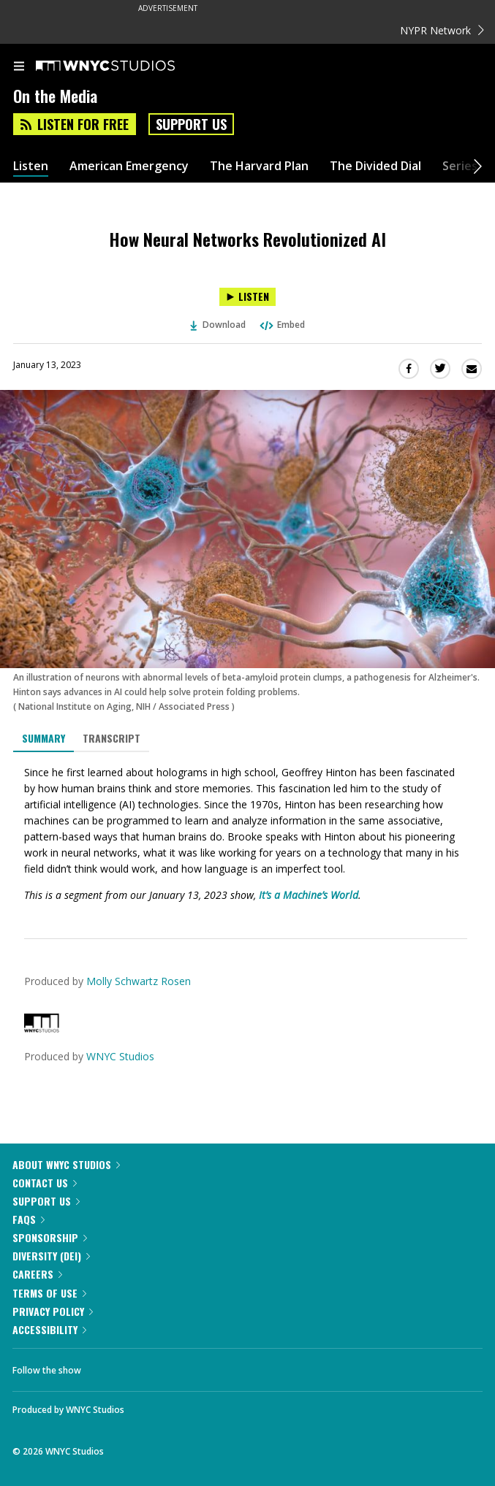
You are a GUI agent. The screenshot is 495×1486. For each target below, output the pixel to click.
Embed (281, 324)
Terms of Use (49, 1293)
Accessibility (49, 1329)
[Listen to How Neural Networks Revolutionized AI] (247, 297)
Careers (37, 1274)
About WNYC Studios (66, 1164)
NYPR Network (442, 30)
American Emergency (129, 166)
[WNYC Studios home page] (123, 66)
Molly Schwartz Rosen (138, 981)
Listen (30, 166)
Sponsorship (49, 1237)
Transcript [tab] (111, 738)
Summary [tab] (43, 738)
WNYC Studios (120, 1056)
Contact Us (44, 1182)
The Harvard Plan (259, 166)
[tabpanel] (247, 834)
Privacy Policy (52, 1311)
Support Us (191, 124)
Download (218, 324)
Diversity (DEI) (51, 1255)
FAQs (28, 1219)
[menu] (19, 67)
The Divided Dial (375, 166)
